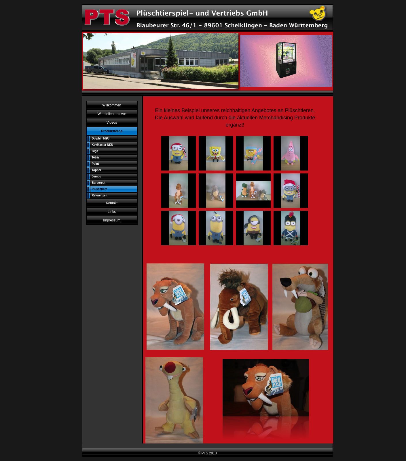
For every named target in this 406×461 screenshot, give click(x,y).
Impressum (111, 220)
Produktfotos (112, 131)
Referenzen (99, 195)
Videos (112, 122)
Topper (96, 170)
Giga (95, 151)
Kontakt (112, 203)
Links (112, 212)
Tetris (96, 157)
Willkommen (111, 105)
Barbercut (98, 182)
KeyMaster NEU (102, 144)
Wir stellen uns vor (112, 114)
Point (95, 163)
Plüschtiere (99, 189)
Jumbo (96, 176)
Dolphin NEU (100, 138)
